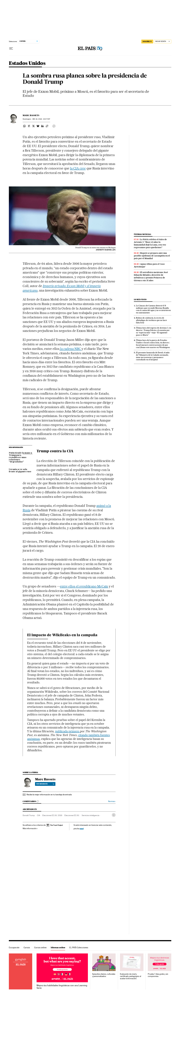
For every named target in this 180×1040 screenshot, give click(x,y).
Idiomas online (58, 947)
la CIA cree (78, 168)
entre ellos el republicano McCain (84, 586)
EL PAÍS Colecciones (78, 947)
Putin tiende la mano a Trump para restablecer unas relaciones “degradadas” (20, 457)
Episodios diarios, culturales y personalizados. (103, 975)
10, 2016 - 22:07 (41, 119)
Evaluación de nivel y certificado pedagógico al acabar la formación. (130, 976)
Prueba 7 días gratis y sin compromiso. (158, 975)
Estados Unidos (27, 63)
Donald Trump (29, 815)
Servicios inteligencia (90, 815)
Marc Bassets (31, 115)
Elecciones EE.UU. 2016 (52, 815)
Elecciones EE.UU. (71, 815)
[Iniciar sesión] (162, 41)
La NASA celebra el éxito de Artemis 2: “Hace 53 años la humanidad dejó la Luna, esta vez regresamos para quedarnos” (150, 243)
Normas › (112, 801)
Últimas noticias (142, 234)
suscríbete (147, 41)
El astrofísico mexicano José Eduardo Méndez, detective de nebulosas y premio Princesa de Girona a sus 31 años (151, 276)
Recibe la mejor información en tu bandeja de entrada (49, 794)
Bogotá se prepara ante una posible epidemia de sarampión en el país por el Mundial (152, 256)
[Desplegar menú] (11, 48)
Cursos (27, 947)
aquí (82, 828)
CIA (38, 815)
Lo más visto (140, 299)
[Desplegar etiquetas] (114, 815)
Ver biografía (45, 784)
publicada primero (67, 731)
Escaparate (14, 947)
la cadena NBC (70, 349)
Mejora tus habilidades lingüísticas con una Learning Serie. (62, 986)
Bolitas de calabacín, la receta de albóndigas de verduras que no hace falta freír (151, 320)
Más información (30, 828)
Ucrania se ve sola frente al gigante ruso (20, 470)
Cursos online (40, 947)
